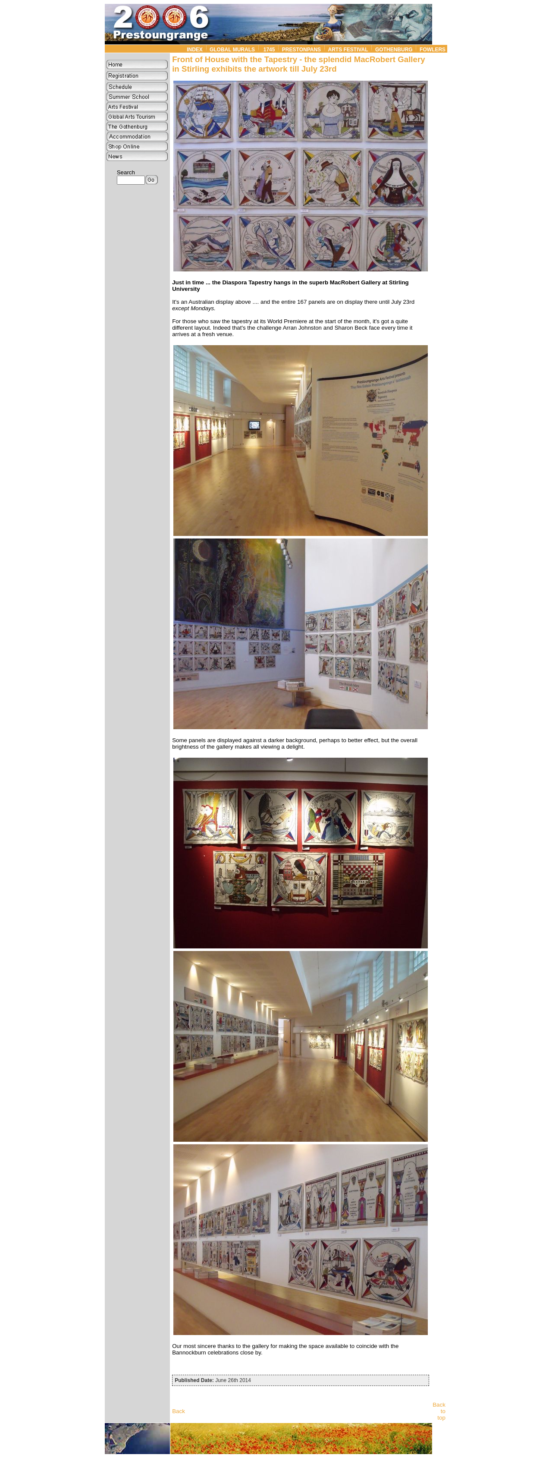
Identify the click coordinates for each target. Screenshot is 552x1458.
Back (178, 1411)
